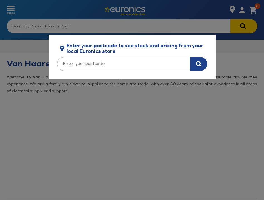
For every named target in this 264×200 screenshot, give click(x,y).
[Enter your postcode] (123, 64)
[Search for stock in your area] (198, 64)
